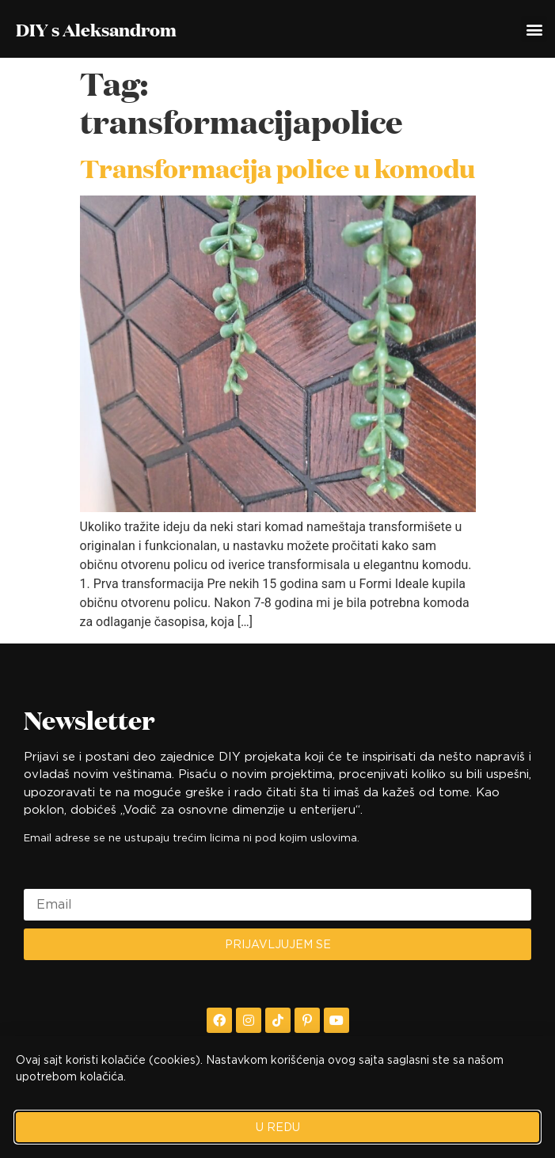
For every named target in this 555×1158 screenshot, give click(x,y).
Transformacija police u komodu (277, 167)
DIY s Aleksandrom (96, 29)
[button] (534, 29)
